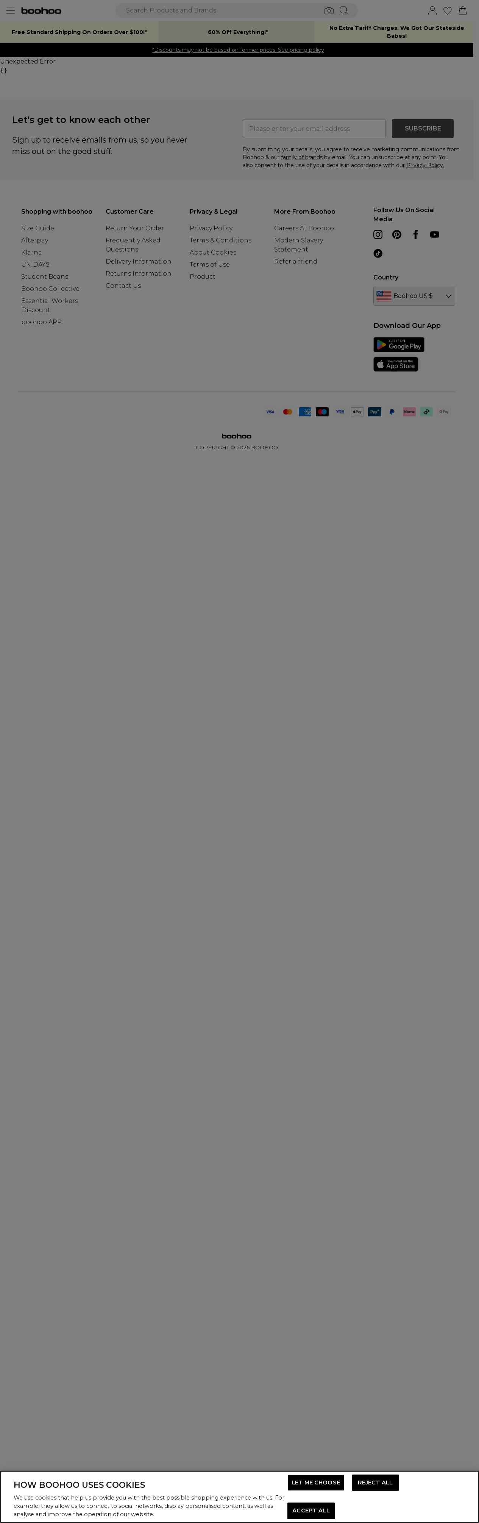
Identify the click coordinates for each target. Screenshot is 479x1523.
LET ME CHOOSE (316, 1482)
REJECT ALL (375, 1482)
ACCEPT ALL (310, 1510)
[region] (239, 1497)
